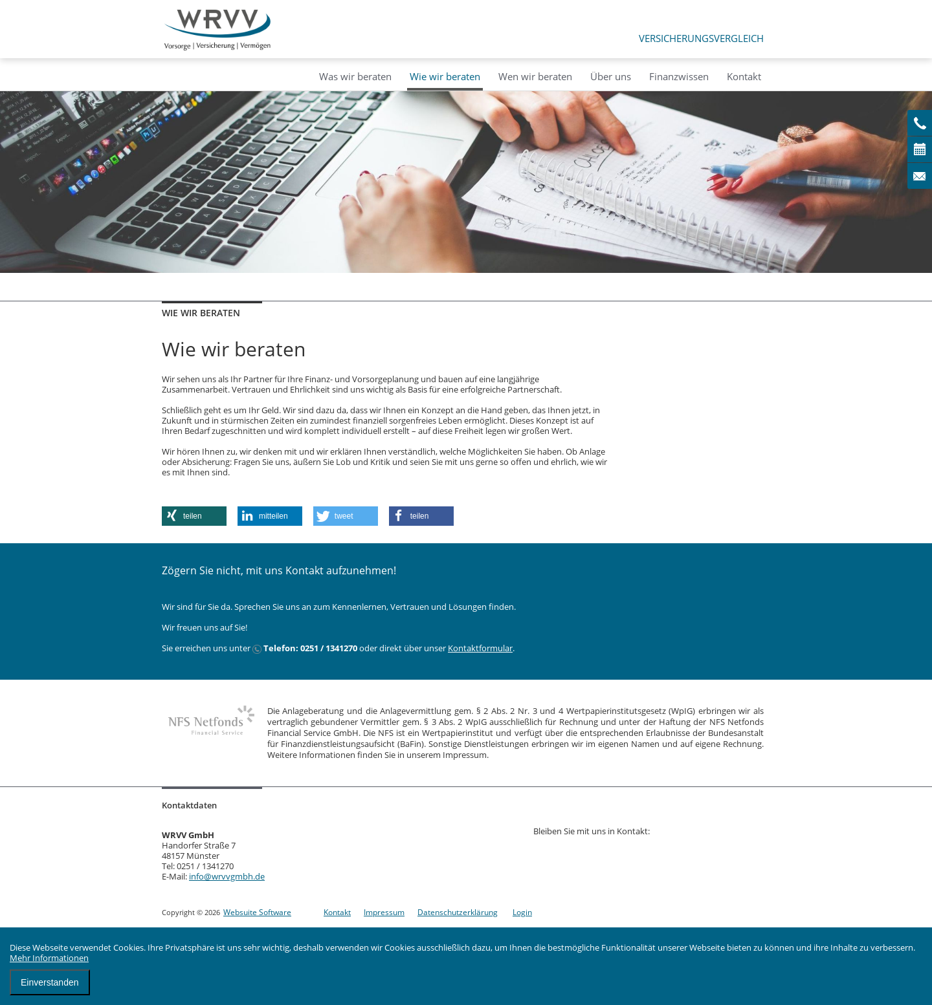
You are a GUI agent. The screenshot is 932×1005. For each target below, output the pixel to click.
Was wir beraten (355, 76)
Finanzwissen (679, 76)
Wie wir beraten (445, 76)
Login (522, 912)
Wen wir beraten (535, 76)
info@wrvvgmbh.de (227, 876)
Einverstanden (50, 982)
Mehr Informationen (49, 958)
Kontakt (744, 76)
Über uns (610, 76)
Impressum (384, 912)
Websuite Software (257, 912)
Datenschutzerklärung (457, 912)
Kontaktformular (480, 648)
